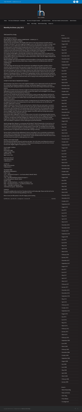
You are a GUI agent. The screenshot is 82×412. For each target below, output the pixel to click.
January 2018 (65, 257)
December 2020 (65, 165)
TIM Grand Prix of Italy (10, 34)
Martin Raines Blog (66, 389)
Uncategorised (20, 198)
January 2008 (65, 382)
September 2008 (66, 358)
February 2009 (65, 349)
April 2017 (64, 278)
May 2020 (64, 186)
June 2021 (64, 153)
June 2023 (64, 100)
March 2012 (65, 325)
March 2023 (65, 109)
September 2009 (66, 340)
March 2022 (65, 133)
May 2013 (64, 299)
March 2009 (65, 346)
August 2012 (65, 313)
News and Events (66, 392)
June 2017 (64, 272)
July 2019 (64, 210)
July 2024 (64, 70)
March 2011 (65, 334)
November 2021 (66, 139)
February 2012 (65, 328)
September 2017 (66, 263)
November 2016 (66, 293)
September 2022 (66, 118)
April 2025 (64, 53)
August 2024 (65, 67)
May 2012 (64, 322)
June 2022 (64, 124)
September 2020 (66, 174)
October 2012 (65, 308)
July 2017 (64, 269)
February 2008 (65, 379)
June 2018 (64, 242)
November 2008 (66, 352)
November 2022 (66, 112)
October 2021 (65, 142)
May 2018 (64, 245)
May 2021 (64, 156)
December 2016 (65, 290)
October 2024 (65, 61)
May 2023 (64, 103)
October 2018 (65, 230)
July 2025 (64, 47)
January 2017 (65, 287)
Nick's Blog (64, 395)
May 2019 (64, 216)
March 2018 (65, 251)
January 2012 (65, 331)
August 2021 (65, 147)
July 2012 (64, 316)
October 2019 (65, 201)
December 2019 (65, 195)
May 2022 (64, 127)
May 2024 (64, 76)
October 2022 (65, 115)
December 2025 (65, 38)
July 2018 (64, 239)
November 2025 (66, 41)
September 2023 (66, 94)
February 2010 (65, 337)
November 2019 (66, 198)
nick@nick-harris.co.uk (16, 1)
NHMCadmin (7, 198)
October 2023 (65, 91)
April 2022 (64, 130)
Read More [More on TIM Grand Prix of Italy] (54, 198)
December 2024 (65, 56)
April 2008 (64, 373)
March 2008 (65, 376)
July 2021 (64, 150)
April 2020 (64, 189)
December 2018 (65, 225)
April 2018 (64, 248)
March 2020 (65, 192)
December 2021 (65, 136)
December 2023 (65, 85)
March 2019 (65, 222)
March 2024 (65, 82)
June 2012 (64, 319)
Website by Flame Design (26, 408)
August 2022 (65, 121)
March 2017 (65, 281)
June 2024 (64, 73)
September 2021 (66, 144)
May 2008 (64, 370)
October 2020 (65, 171)
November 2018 (66, 227)
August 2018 (65, 236)
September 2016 (66, 296)
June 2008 (64, 367)
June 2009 (64, 343)
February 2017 (65, 284)
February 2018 (65, 254)
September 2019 (66, 204)
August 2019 (65, 207)
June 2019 (64, 213)
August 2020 (65, 177)
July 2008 (64, 364)
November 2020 (66, 168)
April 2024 (64, 79)
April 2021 (64, 159)
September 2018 (66, 233)
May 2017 (64, 275)
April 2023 (64, 106)
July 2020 (64, 180)
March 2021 (65, 162)
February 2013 (65, 305)
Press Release (65, 398)
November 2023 (66, 88)
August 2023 (65, 97)
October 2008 (65, 355)
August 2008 (65, 361)
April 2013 (64, 302)
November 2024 (66, 59)
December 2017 (65, 260)
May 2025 (64, 50)
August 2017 (65, 266)
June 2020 (64, 183)
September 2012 (66, 310)
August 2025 (65, 44)
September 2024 (66, 64)
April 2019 (64, 219)
